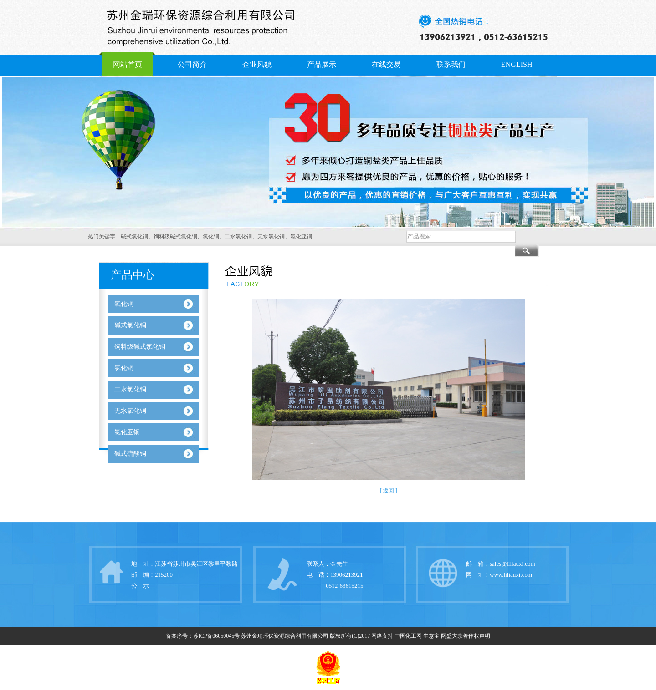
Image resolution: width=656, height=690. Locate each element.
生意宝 (431, 636)
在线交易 (386, 64)
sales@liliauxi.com (512, 563)
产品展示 (321, 64)
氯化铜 (211, 236)
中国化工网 (408, 636)
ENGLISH (516, 64)
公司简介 (192, 64)
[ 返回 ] (388, 490)
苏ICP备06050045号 (216, 636)
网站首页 (127, 64)
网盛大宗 (452, 636)
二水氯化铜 (238, 236)
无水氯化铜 (271, 236)
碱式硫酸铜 (130, 453)
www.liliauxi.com (511, 574)
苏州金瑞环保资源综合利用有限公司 (284, 636)
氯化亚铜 (301, 236)
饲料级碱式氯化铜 (175, 236)
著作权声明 (476, 636)
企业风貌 (257, 64)
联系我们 (451, 64)
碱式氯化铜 (134, 236)
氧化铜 (123, 303)
